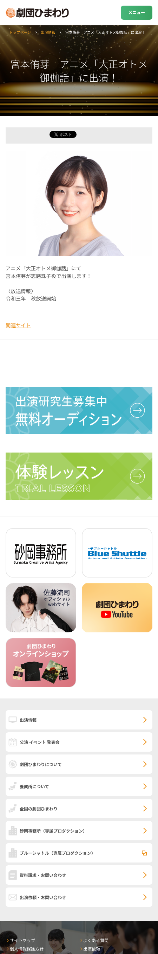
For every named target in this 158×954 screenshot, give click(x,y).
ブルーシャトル (58, 853)
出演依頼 (91, 949)
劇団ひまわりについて (41, 764)
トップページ (20, 32)
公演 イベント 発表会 (39, 742)
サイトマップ (22, 940)
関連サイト (18, 325)
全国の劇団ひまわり (39, 808)
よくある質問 (95, 940)
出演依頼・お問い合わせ (43, 897)
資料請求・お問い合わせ (43, 875)
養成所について (34, 786)
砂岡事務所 (53, 831)
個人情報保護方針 (27, 949)
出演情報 (48, 32)
